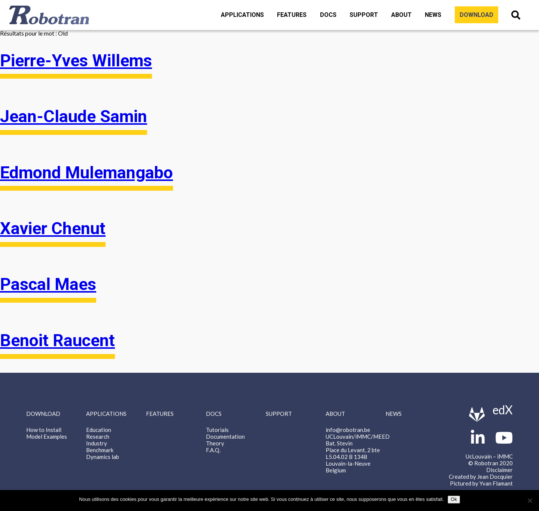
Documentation (225, 436)
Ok (454, 499)
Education (98, 429)
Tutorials (217, 429)
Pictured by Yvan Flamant (481, 483)
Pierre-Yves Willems (76, 60)
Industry (96, 443)
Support (364, 14)
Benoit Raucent (57, 340)
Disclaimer (499, 469)
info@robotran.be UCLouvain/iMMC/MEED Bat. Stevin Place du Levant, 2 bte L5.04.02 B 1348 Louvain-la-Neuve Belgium (358, 450)
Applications (242, 14)
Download (476, 14)
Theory (215, 443)
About (401, 14)
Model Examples (46, 436)
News (433, 14)
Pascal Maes (48, 284)
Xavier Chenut (53, 228)
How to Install (43, 429)
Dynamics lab (102, 456)
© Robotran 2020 (490, 463)
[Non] (529, 500)
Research (97, 436)
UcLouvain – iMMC (489, 456)
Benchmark (99, 450)
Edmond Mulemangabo (86, 172)
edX (503, 409)
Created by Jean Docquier (481, 476)
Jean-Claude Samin (73, 116)
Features (292, 14)
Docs (328, 14)
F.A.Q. (213, 450)
